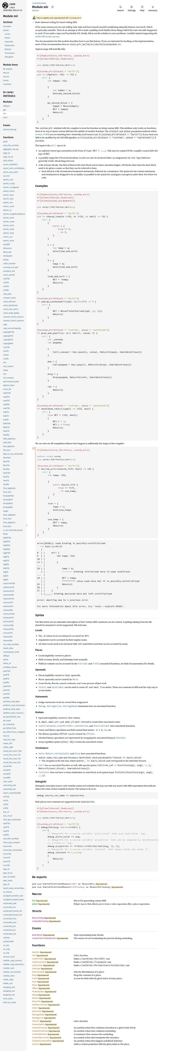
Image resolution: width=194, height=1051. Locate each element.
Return (35, 998)
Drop (34, 975)
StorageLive (37, 1018)
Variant (35, 1044)
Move (34, 985)
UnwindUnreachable (42, 1041)
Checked (36, 968)
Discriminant (38, 972)
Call (34, 955)
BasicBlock (37, 935)
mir (33, 900)
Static (35, 1008)
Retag (35, 995)
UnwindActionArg (40, 921)
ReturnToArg (38, 918)
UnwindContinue (40, 1031)
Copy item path (52, 7)
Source (35, 10)
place (35, 904)
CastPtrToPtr (38, 958)
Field (34, 978)
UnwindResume (39, 1034)
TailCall (35, 1021)
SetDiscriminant (39, 1004)
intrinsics (41, 3)
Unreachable (38, 1024)
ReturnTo (36, 1001)
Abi (75, 883)
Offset (35, 988)
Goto (34, 981)
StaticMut (36, 1011)
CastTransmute (39, 962)
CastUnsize (37, 965)
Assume (35, 952)
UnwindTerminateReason (44, 938)
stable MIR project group (47, 36)
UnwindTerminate (40, 1037)
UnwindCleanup (39, 1027)
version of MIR (42, 134)
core (12, 4)
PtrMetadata (38, 991)
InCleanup (79, 887)
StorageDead (38, 1014)
